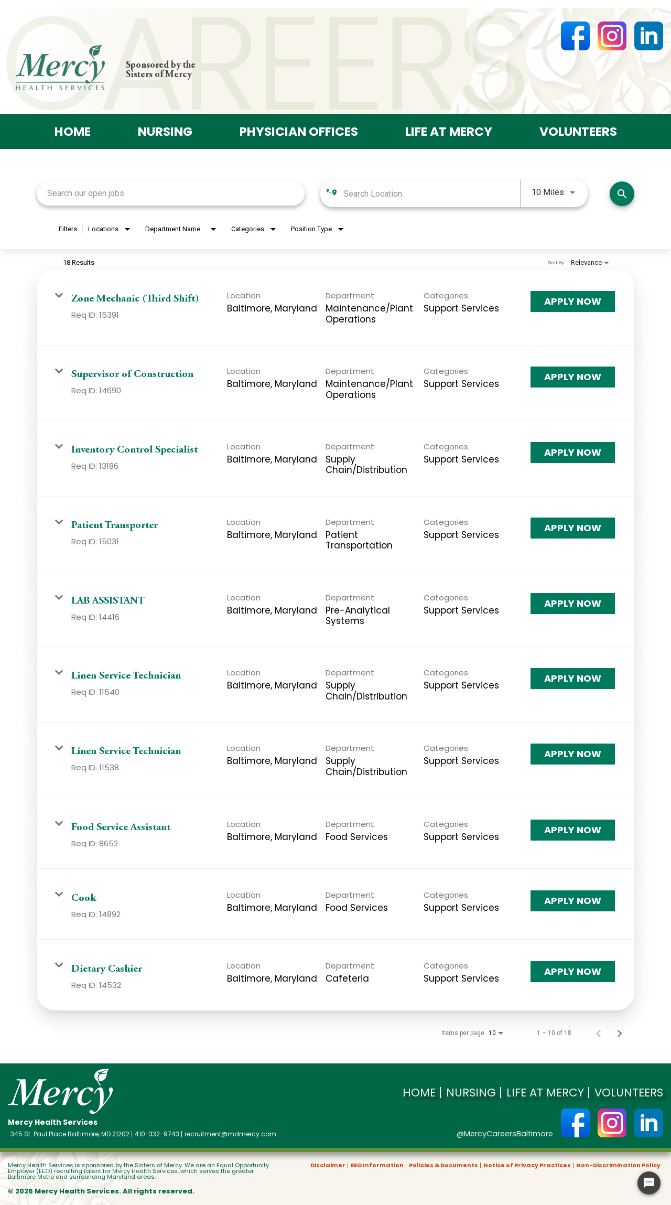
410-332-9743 (157, 1134)
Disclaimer (327, 1165)
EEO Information (377, 1165)
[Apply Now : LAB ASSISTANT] (573, 602)
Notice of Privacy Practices (527, 1165)
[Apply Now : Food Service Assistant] (573, 829)
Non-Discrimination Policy (618, 1165)
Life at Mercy (456, 130)
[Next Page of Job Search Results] (619, 1031)
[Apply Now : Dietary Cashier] (573, 970)
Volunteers (593, 130)
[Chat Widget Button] (649, 1183)
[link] (335, 307)
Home (55, 130)
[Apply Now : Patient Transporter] (573, 527)
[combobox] (170, 192)
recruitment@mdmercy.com (230, 1134)
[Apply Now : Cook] (573, 899)
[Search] (622, 192)
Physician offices (295, 130)
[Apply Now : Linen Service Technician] (573, 678)
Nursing (153, 130)
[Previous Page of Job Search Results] (598, 1031)
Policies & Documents (443, 1165)
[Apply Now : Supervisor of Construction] (573, 376)
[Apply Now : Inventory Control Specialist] (573, 452)
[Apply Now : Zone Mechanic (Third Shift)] (573, 301)
